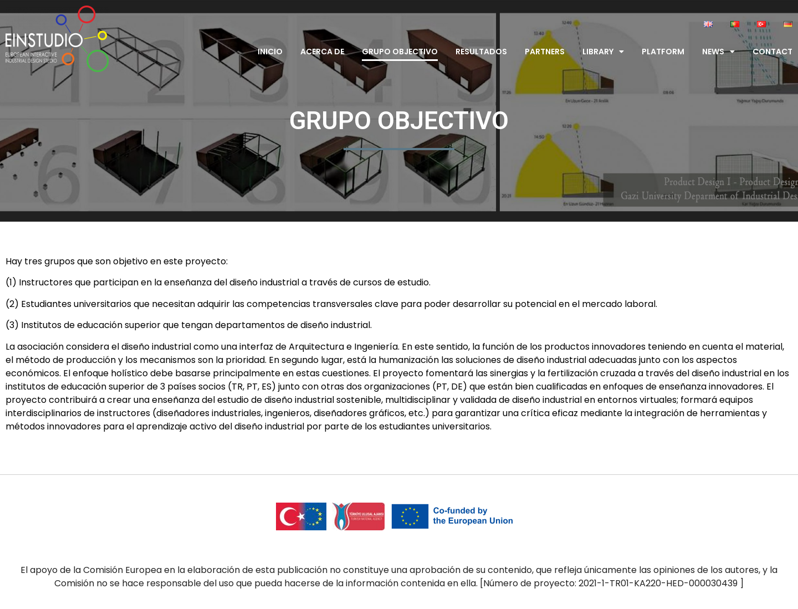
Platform (663, 51)
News (718, 51)
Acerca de (322, 51)
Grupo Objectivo (400, 51)
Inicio (270, 51)
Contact (772, 51)
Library (603, 51)
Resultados (481, 51)
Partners (545, 51)
